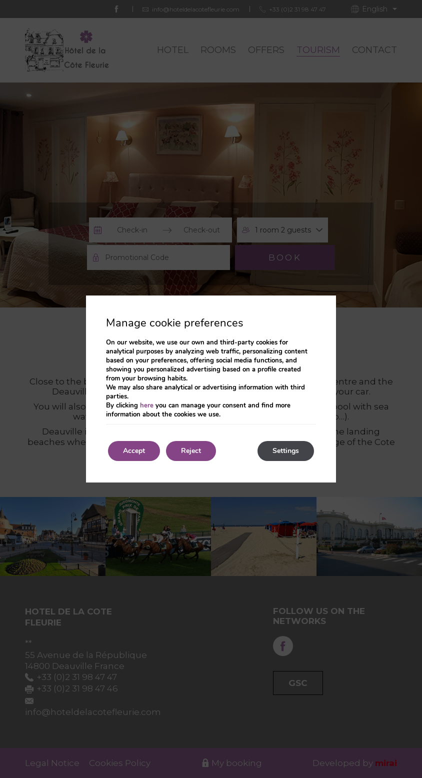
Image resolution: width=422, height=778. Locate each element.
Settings (285, 451)
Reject (191, 451)
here (147, 405)
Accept (134, 451)
